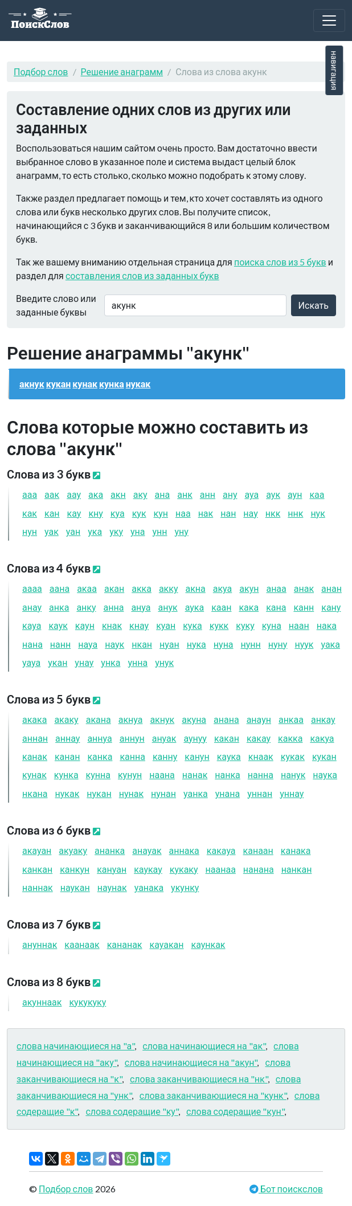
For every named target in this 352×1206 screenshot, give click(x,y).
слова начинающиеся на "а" (75, 1045)
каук (57, 625)
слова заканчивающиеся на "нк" (199, 1078)
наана (162, 774)
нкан (142, 644)
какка (290, 738)
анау (32, 607)
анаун (259, 719)
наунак (112, 887)
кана (276, 607)
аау (74, 494)
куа (117, 513)
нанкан (296, 869)
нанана (258, 869)
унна (138, 662)
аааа (32, 588)
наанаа (221, 869)
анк (185, 494)
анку (86, 607)
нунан (163, 793)
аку (140, 494)
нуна (224, 644)
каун (85, 625)
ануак (164, 738)
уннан (259, 793)
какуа (322, 738)
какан (226, 738)
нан (228, 513)
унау (84, 662)
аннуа (99, 738)
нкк (273, 513)
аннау (67, 738)
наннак (37, 887)
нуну (278, 644)
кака (249, 607)
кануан (111, 869)
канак (34, 756)
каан (221, 607)
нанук (293, 774)
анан (331, 588)
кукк (219, 625)
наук (114, 644)
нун (29, 531)
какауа (221, 850)
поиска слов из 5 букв (280, 261)
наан (299, 625)
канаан (258, 850)
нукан (99, 793)
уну (181, 531)
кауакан (167, 944)
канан (67, 756)
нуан (169, 644)
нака (327, 625)
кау (74, 513)
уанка (195, 793)
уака (330, 644)
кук (139, 513)
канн (303, 607)
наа (183, 513)
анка (59, 607)
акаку (66, 719)
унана (227, 793)
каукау (148, 869)
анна (114, 607)
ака (95, 494)
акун (249, 588)
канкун (74, 869)
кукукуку (87, 1001)
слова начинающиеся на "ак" (203, 1045)
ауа (251, 494)
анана (226, 719)
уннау (292, 793)
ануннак (39, 944)
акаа (87, 588)
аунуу (195, 738)
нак (206, 513)
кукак (293, 756)
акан (114, 588)
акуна (194, 719)
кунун (130, 774)
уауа (31, 662)
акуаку (73, 850)
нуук (303, 644)
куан (165, 625)
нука (196, 644)
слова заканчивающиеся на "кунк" (213, 1095)
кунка (111, 383)
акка (142, 588)
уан (73, 531)
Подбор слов (41, 71)
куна (271, 625)
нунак (131, 793)
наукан (75, 887)
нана (32, 644)
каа (316, 494)
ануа (140, 607)
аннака (184, 850)
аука (194, 607)
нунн (251, 644)
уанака (148, 887)
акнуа (130, 719)
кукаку (184, 869)
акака (34, 719)
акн (118, 494)
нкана (35, 793)
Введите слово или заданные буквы (56, 305)
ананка (110, 850)
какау (259, 738)
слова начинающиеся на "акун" (191, 1062)
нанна (260, 774)
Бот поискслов (291, 1188)
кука (192, 625)
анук (167, 607)
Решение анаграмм (122, 71)
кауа (31, 625)
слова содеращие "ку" (131, 1111)
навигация (334, 70)
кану (331, 607)
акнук (31, 383)
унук (164, 662)
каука (229, 756)
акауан (36, 850)
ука (95, 531)
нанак (195, 774)
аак (51, 494)
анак (304, 588)
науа (87, 644)
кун (161, 513)
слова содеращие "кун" (235, 1111)
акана (98, 719)
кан (52, 513)
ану (230, 494)
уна (137, 531)
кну (95, 513)
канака (296, 850)
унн (159, 531)
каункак (208, 944)
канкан (37, 869)
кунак (84, 383)
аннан (35, 738)
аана (59, 588)
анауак (146, 850)
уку (116, 531)
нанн (60, 644)
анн (207, 494)
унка (110, 662)
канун (197, 756)
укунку (185, 887)
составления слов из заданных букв (142, 275)
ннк (295, 513)
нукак (138, 383)
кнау (139, 625)
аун (295, 494)
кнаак (260, 756)
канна (132, 756)
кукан (58, 383)
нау (250, 513)
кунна (98, 774)
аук (273, 494)
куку (245, 625)
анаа (276, 588)
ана (162, 494)
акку (168, 588)
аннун (132, 738)
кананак (124, 944)
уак (51, 531)
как (29, 513)
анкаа (291, 719)
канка (99, 756)
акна (195, 588)
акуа (222, 588)
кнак (112, 625)
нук (317, 513)
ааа (29, 494)
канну (165, 756)
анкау (323, 719)
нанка (227, 774)
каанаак (81, 944)
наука (325, 774)
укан (57, 662)
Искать (313, 305)
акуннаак (42, 1001)
